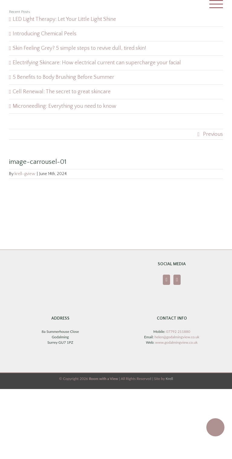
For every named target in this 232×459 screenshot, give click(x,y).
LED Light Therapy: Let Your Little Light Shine (64, 19)
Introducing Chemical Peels (44, 34)
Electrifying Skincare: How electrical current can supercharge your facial (97, 63)
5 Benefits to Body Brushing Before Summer (63, 77)
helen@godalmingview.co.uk (176, 337)
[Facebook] (166, 280)
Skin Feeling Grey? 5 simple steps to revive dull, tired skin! (79, 48)
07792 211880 (178, 331)
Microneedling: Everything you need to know (64, 106)
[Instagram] (177, 280)
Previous (213, 134)
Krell (169, 378)
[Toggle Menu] (216, 4)
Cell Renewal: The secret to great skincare (62, 92)
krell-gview (24, 173)
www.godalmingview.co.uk (176, 342)
